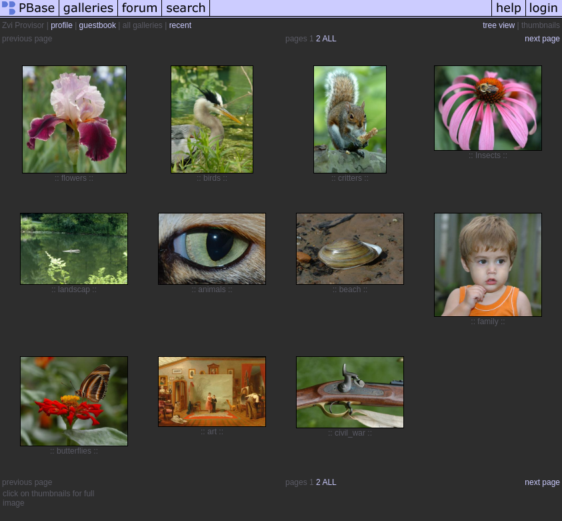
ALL (329, 38)
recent (180, 25)
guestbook (97, 25)
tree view (499, 25)
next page (542, 38)
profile (62, 25)
